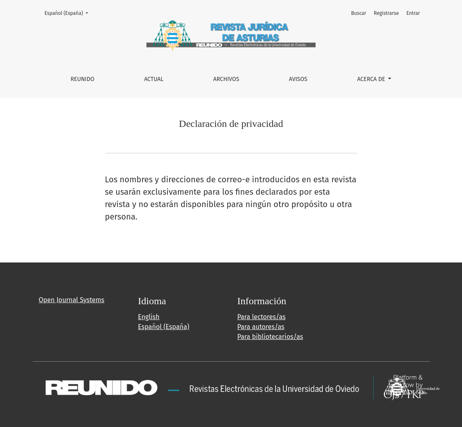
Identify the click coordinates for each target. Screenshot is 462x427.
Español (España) (68, 12)
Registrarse (386, 13)
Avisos (298, 79)
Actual (153, 79)
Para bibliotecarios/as (270, 337)
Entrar (413, 13)
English (149, 317)
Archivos (226, 79)
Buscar (358, 13)
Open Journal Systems (72, 300)
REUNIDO (83, 79)
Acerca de (371, 79)
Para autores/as (261, 327)
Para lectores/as (261, 317)
